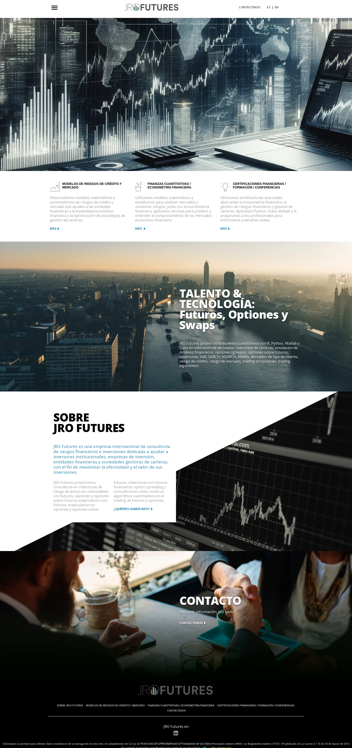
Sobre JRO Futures (70, 705)
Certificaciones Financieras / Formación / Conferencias (255, 705)
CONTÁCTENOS (250, 7)
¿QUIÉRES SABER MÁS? (132, 509)
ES (269, 7)
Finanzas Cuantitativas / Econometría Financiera (181, 705)
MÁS (53, 228)
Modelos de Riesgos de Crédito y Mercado (115, 705)
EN (277, 7)
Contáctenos (176, 710)
